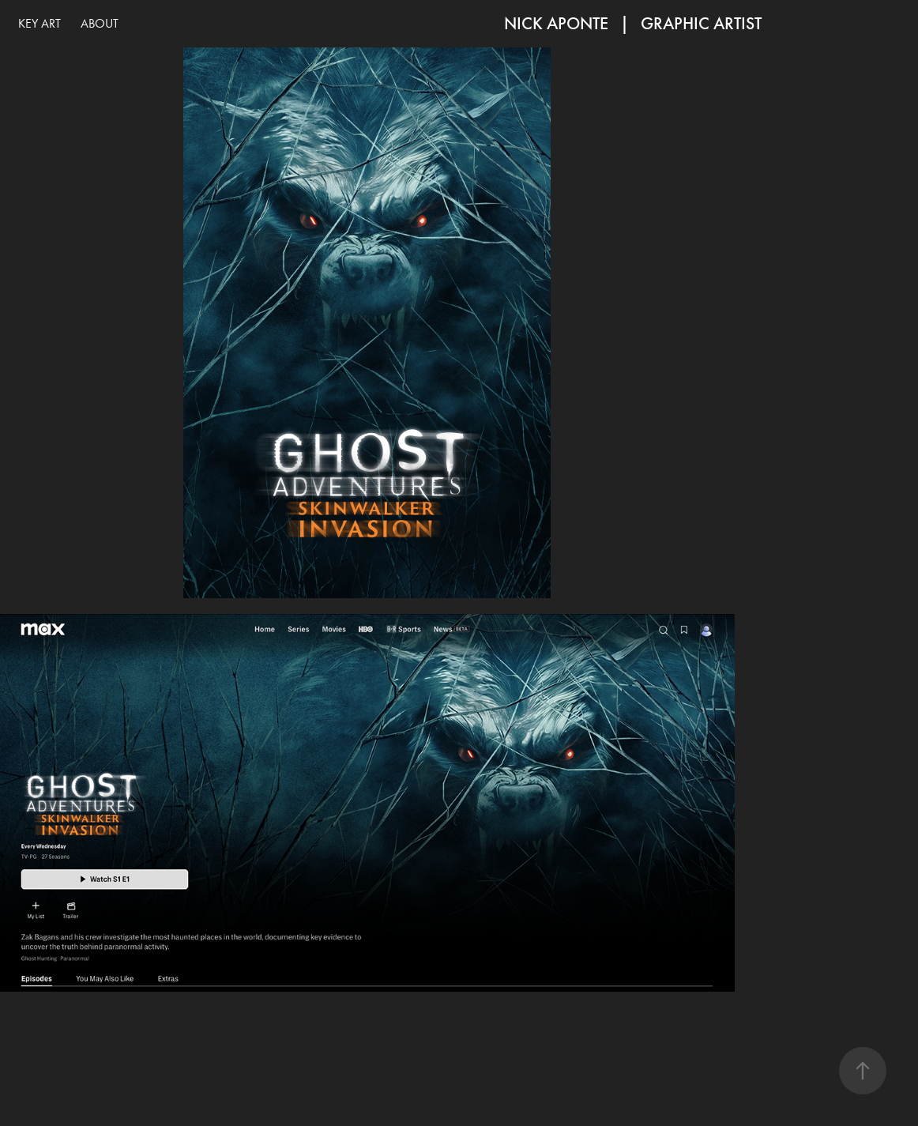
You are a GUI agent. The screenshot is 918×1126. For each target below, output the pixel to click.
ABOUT (100, 23)
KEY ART (39, 23)
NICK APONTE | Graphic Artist (633, 23)
